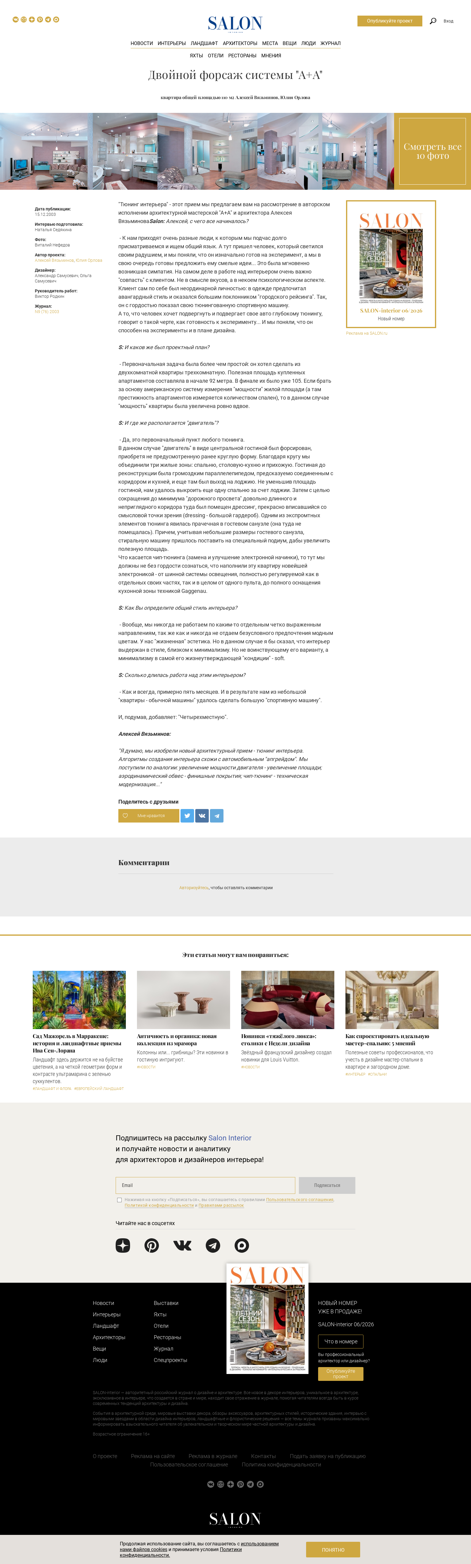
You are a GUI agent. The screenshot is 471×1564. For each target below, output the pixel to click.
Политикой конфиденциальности (159, 1205)
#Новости (146, 1067)
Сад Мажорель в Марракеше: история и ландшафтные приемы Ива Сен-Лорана (77, 1043)
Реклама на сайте (153, 1456)
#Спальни (377, 1074)
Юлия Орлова (89, 260)
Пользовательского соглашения (300, 1199)
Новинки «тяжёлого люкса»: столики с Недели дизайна (279, 1039)
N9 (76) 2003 (47, 311)
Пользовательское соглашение (189, 1464)
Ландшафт (204, 43)
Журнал (331, 43)
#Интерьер (355, 1074)
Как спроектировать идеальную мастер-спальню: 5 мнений (387, 1039)
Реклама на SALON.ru (366, 333)
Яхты (196, 56)
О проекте (105, 1456)
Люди (308, 43)
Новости (142, 43)
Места (270, 43)
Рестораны (242, 56)
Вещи (289, 43)
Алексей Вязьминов (54, 260)
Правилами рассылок (221, 1205)
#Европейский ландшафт (99, 1089)
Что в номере (340, 1341)
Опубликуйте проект (390, 21)
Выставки (166, 1303)
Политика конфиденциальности (281, 1464)
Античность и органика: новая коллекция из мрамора (177, 1039)
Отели (215, 56)
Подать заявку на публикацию (328, 1456)
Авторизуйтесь (194, 887)
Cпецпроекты (170, 1360)
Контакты (263, 1456)
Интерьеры (172, 43)
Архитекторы (240, 43)
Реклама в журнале (213, 1456)
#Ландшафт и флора (52, 1089)
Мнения (271, 56)
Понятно (333, 1550)
